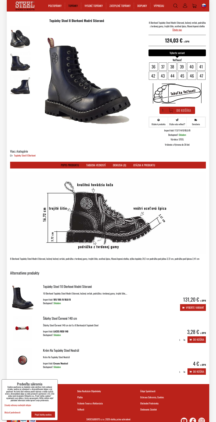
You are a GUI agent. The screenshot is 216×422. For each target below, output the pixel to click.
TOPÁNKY (73, 6)
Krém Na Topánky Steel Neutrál (61, 350)
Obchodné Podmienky (149, 403)
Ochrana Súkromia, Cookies (152, 397)
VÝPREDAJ (159, 6)
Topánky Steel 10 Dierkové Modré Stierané (67, 286)
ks (181, 339)
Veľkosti (80, 409)
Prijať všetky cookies (43, 414)
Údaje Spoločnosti (147, 391)
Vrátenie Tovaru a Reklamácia (90, 403)
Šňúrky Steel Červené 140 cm (60, 318)
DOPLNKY (142, 6)
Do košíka (180, 110)
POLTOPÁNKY (54, 6)
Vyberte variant (193, 307)
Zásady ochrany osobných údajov (17, 405)
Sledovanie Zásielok (148, 409)
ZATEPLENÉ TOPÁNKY (119, 6)
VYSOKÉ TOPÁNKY (93, 6)
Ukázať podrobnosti (12, 412)
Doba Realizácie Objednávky (89, 391)
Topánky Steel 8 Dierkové (25, 155)
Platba (80, 397)
